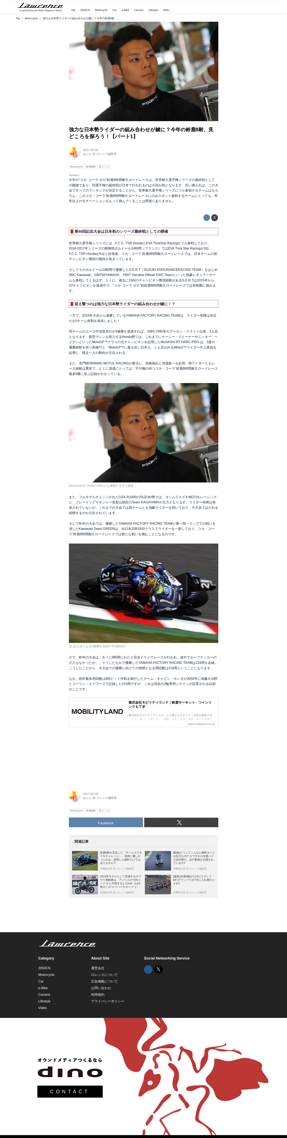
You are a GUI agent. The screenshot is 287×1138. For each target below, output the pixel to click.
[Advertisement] (100, 756)
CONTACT (70, 1091)
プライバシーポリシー (107, 1001)
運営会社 (97, 968)
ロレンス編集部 (106, 154)
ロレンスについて (104, 974)
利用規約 (97, 994)
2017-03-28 (90, 150)
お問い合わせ (101, 988)
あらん (87, 154)
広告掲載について (104, 981)
